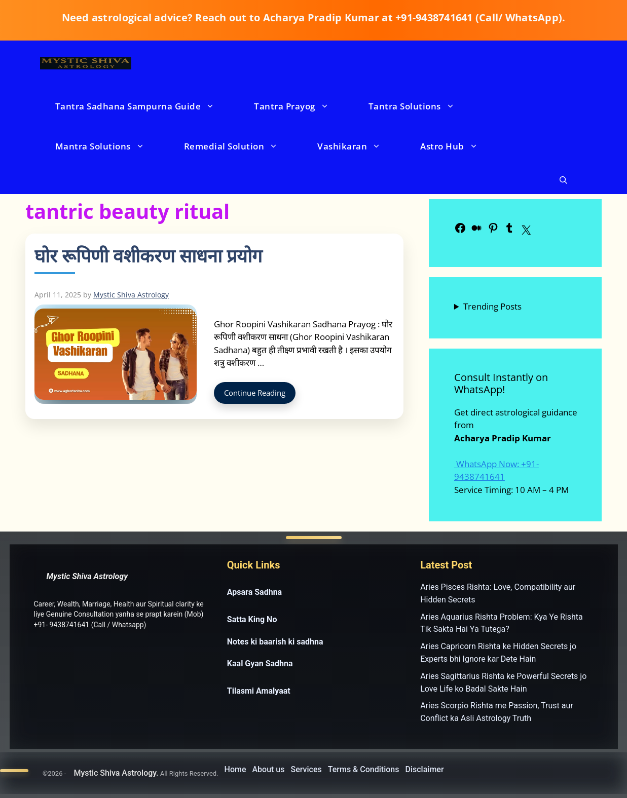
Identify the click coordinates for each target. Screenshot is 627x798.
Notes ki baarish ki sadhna (275, 642)
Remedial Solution (241, 146)
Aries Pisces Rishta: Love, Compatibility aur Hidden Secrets (497, 593)
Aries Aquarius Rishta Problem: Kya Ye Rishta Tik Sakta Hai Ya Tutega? (501, 623)
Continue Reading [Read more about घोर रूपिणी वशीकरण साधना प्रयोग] (254, 393)
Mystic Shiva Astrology (87, 576)
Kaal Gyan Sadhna (260, 663)
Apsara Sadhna (254, 592)
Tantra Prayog (301, 106)
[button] (563, 180)
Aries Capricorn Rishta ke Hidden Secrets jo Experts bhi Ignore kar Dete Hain (498, 652)
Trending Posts (492, 306)
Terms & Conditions (363, 769)
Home (235, 769)
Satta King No (252, 619)
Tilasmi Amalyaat (258, 691)
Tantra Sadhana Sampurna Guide (145, 106)
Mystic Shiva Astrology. (115, 773)
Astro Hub (459, 146)
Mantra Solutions (110, 146)
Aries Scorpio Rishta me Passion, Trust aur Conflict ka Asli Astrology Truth (496, 712)
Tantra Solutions (421, 106)
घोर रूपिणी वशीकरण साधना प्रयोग (148, 255)
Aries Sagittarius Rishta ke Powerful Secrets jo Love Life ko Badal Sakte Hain (503, 682)
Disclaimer (424, 769)
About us (268, 769)
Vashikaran (359, 146)
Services (306, 769)
